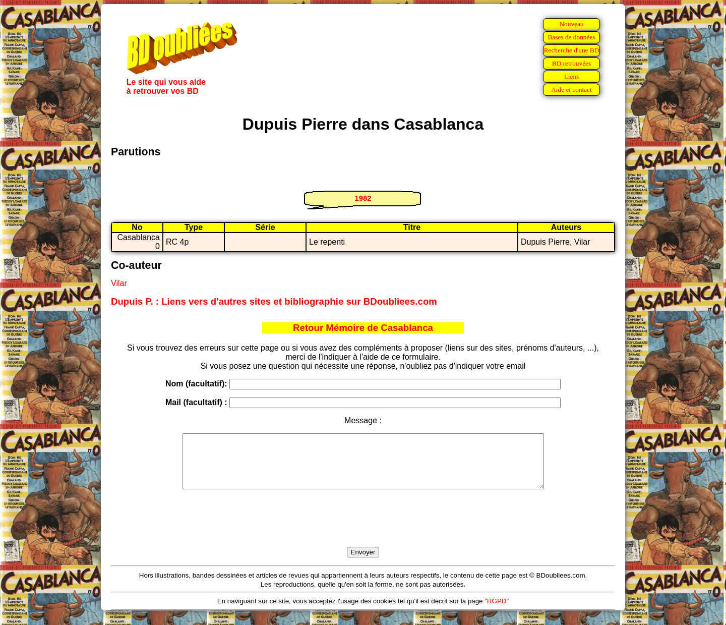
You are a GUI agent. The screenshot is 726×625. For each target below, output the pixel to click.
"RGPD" (497, 611)
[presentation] (363, 529)
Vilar (119, 283)
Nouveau (571, 24)
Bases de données (571, 37)
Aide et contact (571, 89)
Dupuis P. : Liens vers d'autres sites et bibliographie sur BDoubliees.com (274, 301)
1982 (362, 198)
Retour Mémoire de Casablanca (363, 327)
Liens (571, 76)
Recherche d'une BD (571, 50)
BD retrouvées (571, 63)
